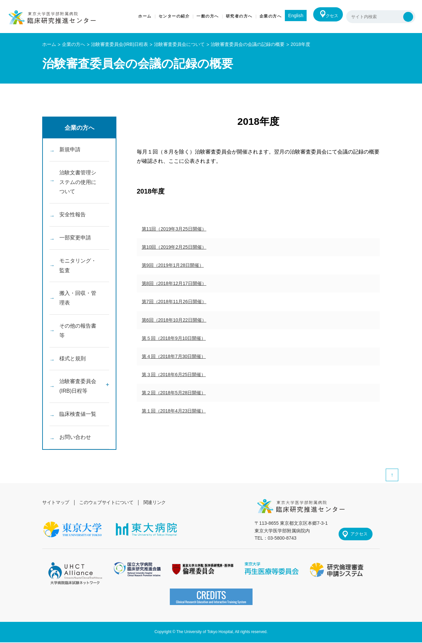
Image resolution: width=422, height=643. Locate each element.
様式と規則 (72, 358)
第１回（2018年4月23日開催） (174, 410)
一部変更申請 (75, 237)
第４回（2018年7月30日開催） (174, 356)
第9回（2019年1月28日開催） (173, 265)
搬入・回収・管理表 (77, 297)
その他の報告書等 (77, 330)
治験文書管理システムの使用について (77, 182)
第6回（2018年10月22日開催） (174, 320)
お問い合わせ (75, 437)
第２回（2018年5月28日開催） (174, 392)
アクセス (327, 16)
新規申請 (69, 149)
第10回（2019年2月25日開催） (174, 247)
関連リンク (156, 502)
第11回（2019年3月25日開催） (174, 229)
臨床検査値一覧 (77, 414)
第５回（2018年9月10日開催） (174, 338)
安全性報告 (72, 214)
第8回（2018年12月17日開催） (174, 283)
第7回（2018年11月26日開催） (174, 301)
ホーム (49, 44)
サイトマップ (56, 502)
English (288, 15)
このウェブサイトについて (107, 502)
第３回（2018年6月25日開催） (174, 374)
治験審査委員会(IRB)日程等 (77, 386)
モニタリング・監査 (77, 265)
